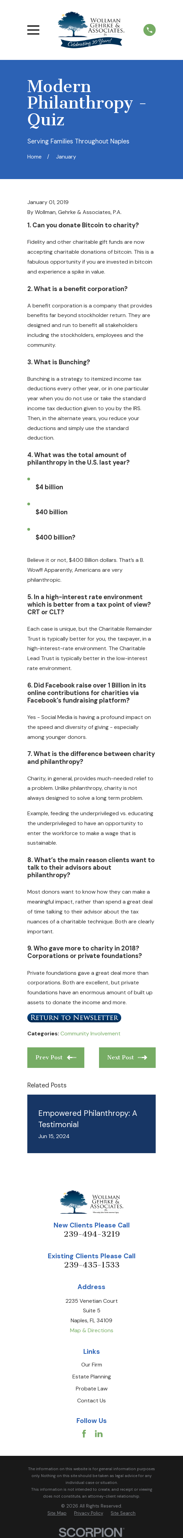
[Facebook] (84, 1433)
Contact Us (91, 1400)
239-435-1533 (91, 1265)
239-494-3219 (92, 1234)
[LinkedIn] (98, 1433)
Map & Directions (91, 1330)
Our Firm (91, 1364)
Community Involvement (90, 1033)
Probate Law (92, 1388)
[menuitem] (57, 1513)
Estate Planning (91, 1376)
